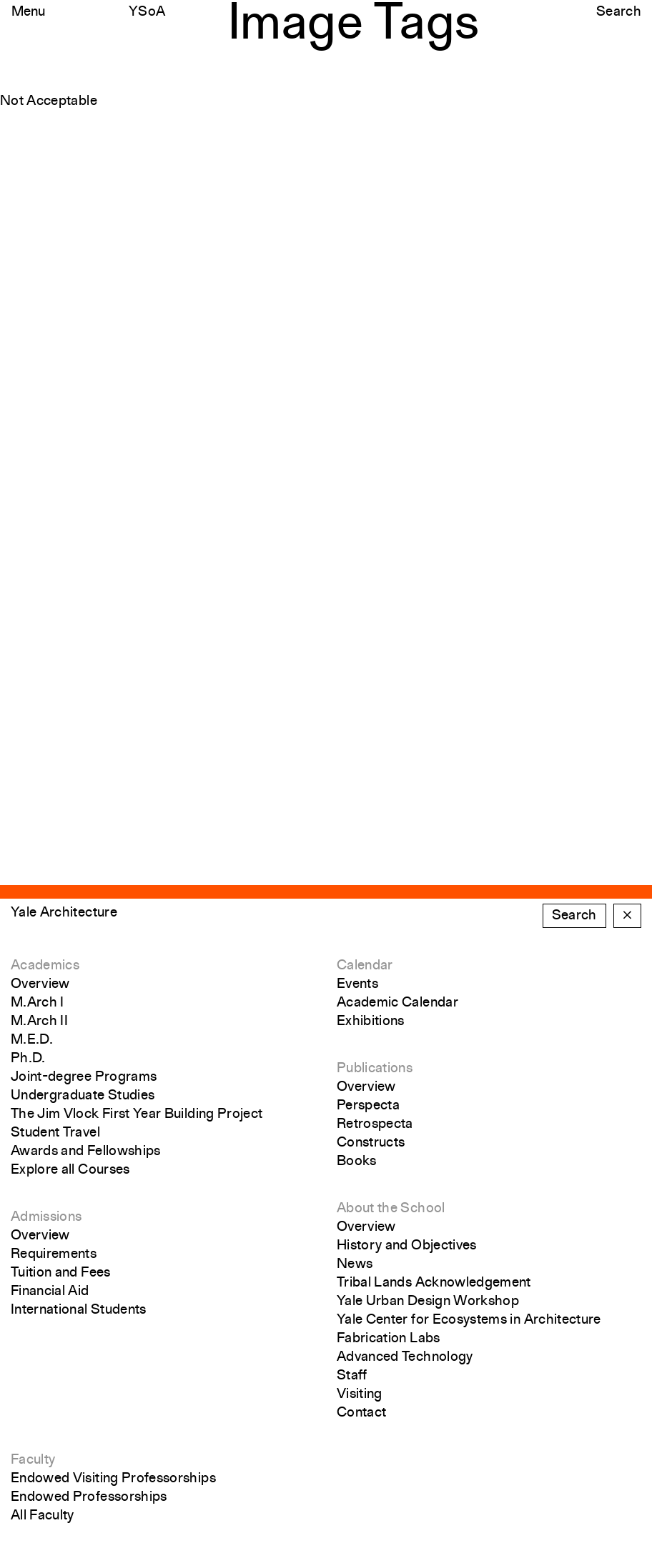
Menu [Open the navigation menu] (28, 12)
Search (618, 12)
